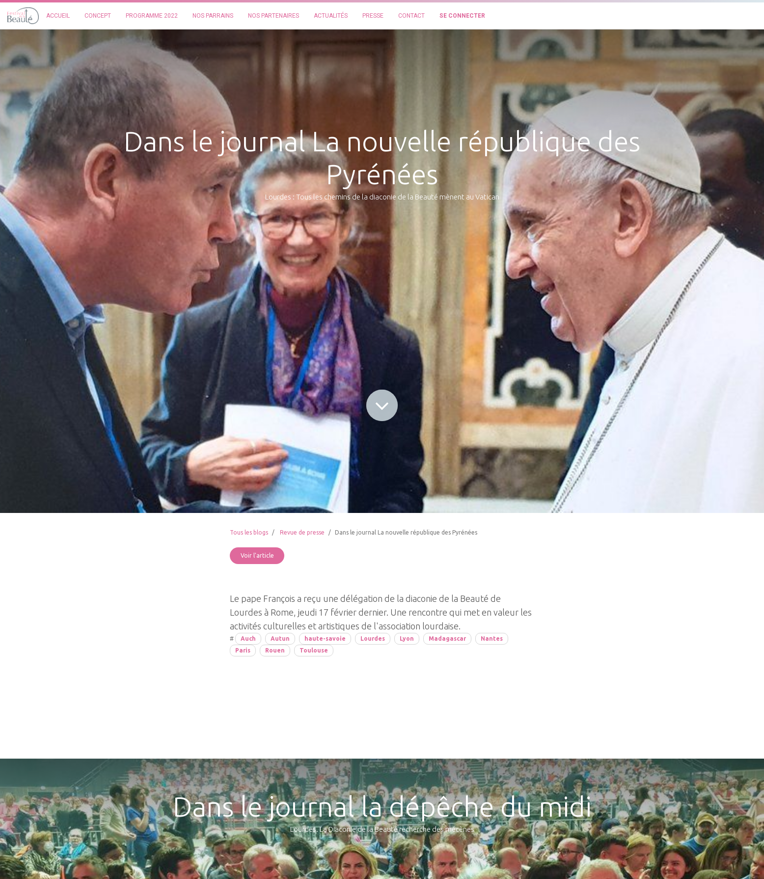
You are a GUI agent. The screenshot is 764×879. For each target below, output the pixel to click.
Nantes (492, 638)
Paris (242, 650)
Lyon (407, 638)
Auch (248, 638)
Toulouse (314, 650)
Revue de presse (302, 532)
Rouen (275, 650)
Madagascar (447, 638)
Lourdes (372, 638)
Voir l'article (257, 555)
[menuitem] (58, 15)
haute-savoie (325, 638)
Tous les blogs (249, 532)
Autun (280, 638)
